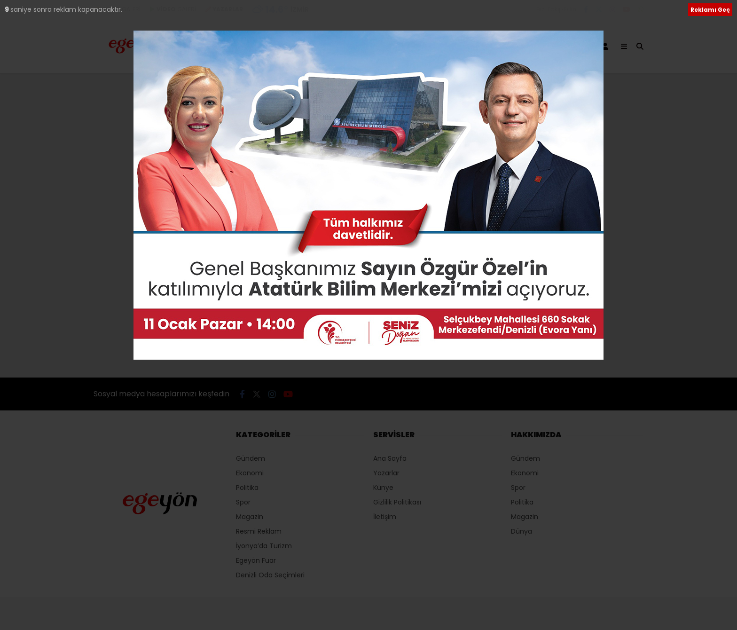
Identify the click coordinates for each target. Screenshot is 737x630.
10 (9, 9)
